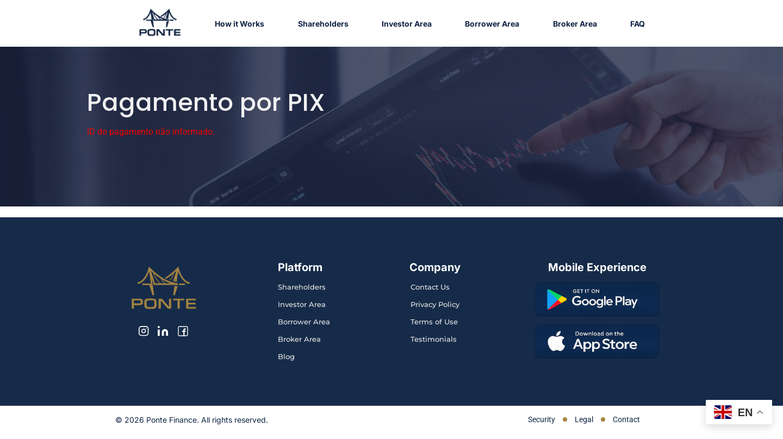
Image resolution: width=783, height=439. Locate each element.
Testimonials (434, 339)
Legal (584, 419)
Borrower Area (492, 23)
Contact (626, 419)
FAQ (637, 23)
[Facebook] (183, 331)
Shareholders (323, 23)
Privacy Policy (435, 304)
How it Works (239, 23)
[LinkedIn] (163, 331)
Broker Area (575, 23)
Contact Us (430, 287)
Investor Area (407, 23)
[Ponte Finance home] (160, 23)
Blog (286, 356)
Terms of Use (434, 321)
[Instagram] (144, 331)
